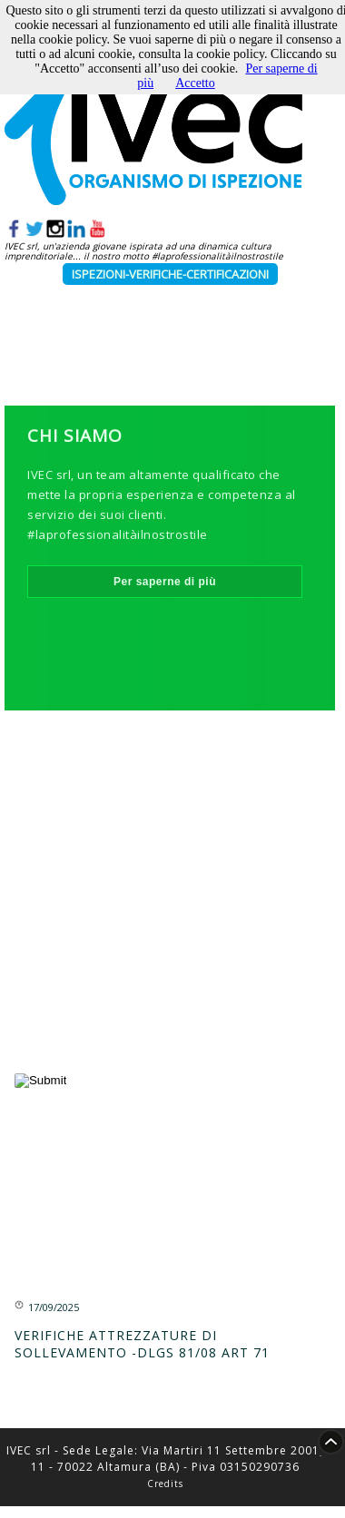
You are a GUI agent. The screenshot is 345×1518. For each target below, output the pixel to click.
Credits (165, 1483)
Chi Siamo (75, 435)
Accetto (195, 83)
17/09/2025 (53, 1307)
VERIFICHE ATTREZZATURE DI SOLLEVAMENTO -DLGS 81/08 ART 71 (142, 1344)
